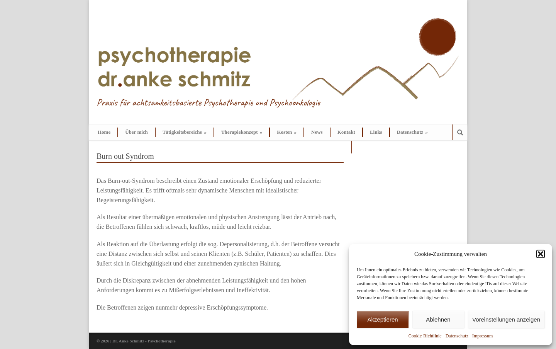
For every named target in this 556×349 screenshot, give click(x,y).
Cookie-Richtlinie (425, 336)
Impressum (482, 336)
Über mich (136, 132)
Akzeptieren (382, 319)
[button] (540, 254)
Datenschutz (457, 336)
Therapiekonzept (241, 132)
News (317, 132)
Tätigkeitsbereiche (185, 132)
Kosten (287, 132)
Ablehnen (438, 319)
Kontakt (346, 132)
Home (104, 132)
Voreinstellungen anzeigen (506, 319)
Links (376, 132)
